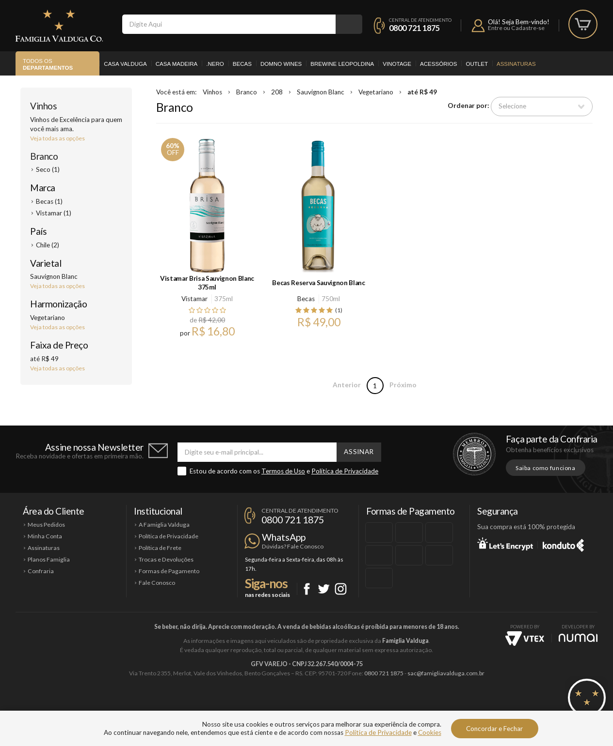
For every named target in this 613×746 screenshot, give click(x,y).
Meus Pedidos (46, 524)
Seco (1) (48, 169)
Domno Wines (281, 64)
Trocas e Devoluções (166, 559)
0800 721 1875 (414, 27)
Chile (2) (47, 245)
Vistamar (194, 299)
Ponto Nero (335, 706)
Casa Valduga (125, 64)
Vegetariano (375, 92)
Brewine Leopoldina (342, 64)
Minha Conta (45, 536)
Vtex (524, 638)
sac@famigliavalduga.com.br (445, 673)
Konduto (563, 543)
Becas (242, 64)
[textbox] (229, 24)
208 (277, 92)
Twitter (324, 589)
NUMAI (578, 638)
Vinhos (43, 105)
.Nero (215, 64)
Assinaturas (516, 64)
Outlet (477, 64)
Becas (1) (49, 201)
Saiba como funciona (546, 468)
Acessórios (438, 64)
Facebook (307, 589)
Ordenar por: (468, 106)
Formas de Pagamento (169, 571)
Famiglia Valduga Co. (59, 26)
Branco (44, 156)
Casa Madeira (177, 64)
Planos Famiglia (49, 559)
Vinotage (397, 64)
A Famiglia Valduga (164, 524)
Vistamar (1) (53, 213)
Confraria (41, 571)
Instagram (341, 589)
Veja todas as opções (57, 138)
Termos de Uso (283, 471)
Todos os (48, 65)
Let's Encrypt (505, 543)
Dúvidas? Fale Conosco (292, 546)
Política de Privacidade (344, 471)
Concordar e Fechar (494, 728)
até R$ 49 (422, 92)
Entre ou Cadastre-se (516, 27)
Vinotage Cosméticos (451, 706)
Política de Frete (160, 547)
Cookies (429, 732)
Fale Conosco (157, 582)
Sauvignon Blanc (320, 92)
